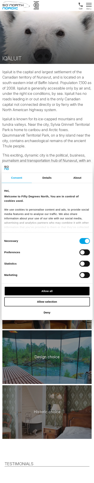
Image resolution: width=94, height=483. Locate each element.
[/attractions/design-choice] (47, 357)
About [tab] (77, 177)
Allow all (47, 291)
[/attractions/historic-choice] (47, 412)
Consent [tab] (16, 177)
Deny (47, 312)
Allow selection (47, 301)
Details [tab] (47, 177)
